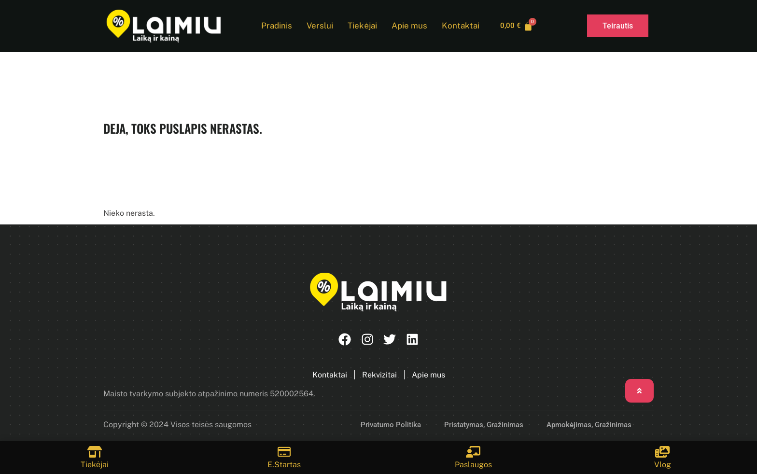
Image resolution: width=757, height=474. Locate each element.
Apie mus (407, 26)
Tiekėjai (360, 26)
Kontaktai (458, 26)
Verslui (318, 26)
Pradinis (274, 26)
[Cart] (516, 26)
